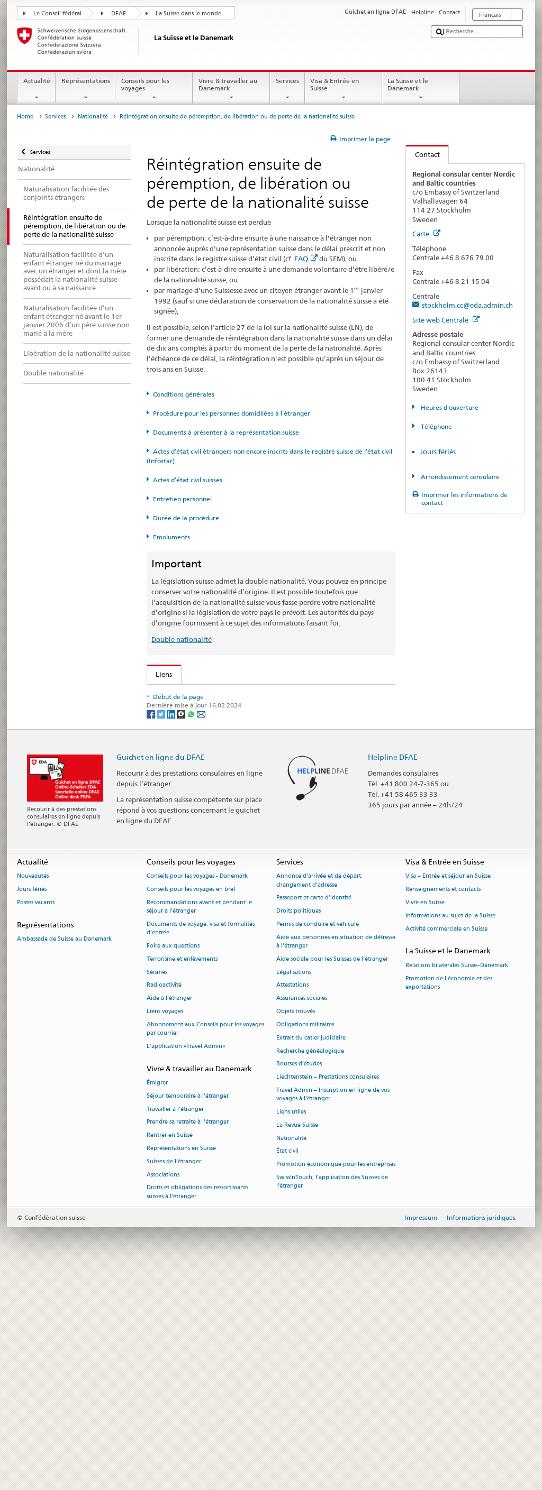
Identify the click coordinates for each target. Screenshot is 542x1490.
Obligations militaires (305, 1239)
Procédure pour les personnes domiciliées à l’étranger (231, 413)
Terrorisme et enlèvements (182, 1174)
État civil (287, 1366)
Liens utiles (291, 1326)
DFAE (118, 13)
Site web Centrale (446, 320)
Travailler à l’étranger (175, 1323)
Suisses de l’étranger (174, 1376)
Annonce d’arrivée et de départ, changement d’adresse (319, 1095)
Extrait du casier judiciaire (311, 1252)
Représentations (85, 89)
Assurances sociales (301, 1213)
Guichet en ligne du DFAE (160, 972)
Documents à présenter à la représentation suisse (226, 432)
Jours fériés (438, 451)
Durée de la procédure (186, 518)
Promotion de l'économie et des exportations (448, 1197)
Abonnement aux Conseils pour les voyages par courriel (205, 1244)
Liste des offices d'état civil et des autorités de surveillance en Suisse (265, 817)
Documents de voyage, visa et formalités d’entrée (201, 1143)
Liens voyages (165, 1226)
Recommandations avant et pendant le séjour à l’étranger (199, 1121)
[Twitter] (162, 929)
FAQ (306, 258)
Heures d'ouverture (448, 407)
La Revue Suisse (297, 1340)
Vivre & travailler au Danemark (231, 89)
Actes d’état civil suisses (187, 480)
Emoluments (171, 537)
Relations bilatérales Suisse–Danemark (456, 1180)
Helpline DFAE (393, 972)
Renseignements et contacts (443, 1104)
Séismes (157, 1187)
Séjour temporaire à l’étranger (188, 1311)
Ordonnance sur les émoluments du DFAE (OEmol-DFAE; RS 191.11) (265, 774)
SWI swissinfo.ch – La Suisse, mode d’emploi (228, 865)
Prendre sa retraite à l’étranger (188, 1336)
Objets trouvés (295, 1226)
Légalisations (293, 1187)
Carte (426, 233)
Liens (160, 674)
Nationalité (93, 116)
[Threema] (182, 929)
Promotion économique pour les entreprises (335, 1379)
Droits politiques (298, 1126)
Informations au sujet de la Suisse (450, 1130)
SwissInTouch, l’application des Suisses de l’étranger (332, 1396)
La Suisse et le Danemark (421, 89)
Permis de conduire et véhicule (317, 1139)
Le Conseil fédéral (57, 13)
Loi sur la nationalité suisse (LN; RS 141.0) (224, 742)
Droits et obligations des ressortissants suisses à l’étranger (197, 1406)
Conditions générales (183, 394)
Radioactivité (164, 1200)
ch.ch (166, 849)
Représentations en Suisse (181, 1363)
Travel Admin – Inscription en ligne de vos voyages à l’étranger (333, 1309)
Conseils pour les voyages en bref (191, 1104)
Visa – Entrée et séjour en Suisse (448, 1091)
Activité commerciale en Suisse (446, 1144)
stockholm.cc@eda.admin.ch (467, 305)
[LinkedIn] (172, 929)
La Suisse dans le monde (188, 13)
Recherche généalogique (310, 1265)
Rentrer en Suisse (170, 1350)
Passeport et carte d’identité (313, 1112)
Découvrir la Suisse (187, 833)
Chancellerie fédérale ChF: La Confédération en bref (240, 881)
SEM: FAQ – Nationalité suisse (205, 710)
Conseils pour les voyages (154, 89)
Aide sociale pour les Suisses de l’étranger (332, 1174)
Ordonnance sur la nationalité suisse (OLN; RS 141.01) (243, 759)
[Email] (201, 929)
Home (25, 116)
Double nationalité (181, 639)
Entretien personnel (182, 499)
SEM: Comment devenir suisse (205, 694)
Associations (163, 1389)
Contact (423, 154)
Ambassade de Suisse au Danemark (64, 1154)
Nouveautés (33, 1091)
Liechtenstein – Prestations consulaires (327, 1292)
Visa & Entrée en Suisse (343, 89)
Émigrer (157, 1297)
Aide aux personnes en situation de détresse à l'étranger (335, 1156)
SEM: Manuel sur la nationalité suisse (216, 726)
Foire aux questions (173, 1160)
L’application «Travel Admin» (186, 1261)
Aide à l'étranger (169, 1213)
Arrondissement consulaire (459, 477)
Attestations (292, 1200)
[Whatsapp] (192, 929)
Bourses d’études (299, 1278)
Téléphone (435, 426)
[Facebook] (152, 929)
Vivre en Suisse (425, 1117)
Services (287, 89)
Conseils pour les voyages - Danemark (197, 1091)
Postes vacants (36, 1117)
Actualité (36, 89)
